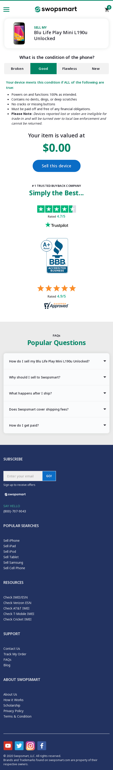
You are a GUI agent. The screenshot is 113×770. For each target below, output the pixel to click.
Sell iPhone (11, 540)
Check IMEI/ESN (15, 597)
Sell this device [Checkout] (56, 166)
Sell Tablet (11, 557)
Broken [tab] (17, 68)
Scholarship (11, 705)
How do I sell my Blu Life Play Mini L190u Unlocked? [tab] (49, 361)
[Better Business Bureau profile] (57, 261)
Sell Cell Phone (14, 568)
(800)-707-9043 (14, 511)
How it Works (13, 699)
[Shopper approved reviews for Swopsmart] (56, 297)
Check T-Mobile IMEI (18, 613)
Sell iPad (9, 546)
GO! (49, 475)
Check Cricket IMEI (17, 619)
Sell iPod (9, 551)
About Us (10, 694)
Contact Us (11, 648)
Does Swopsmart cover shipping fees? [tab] (38, 409)
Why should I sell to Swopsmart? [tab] (34, 377)
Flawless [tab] (69, 68)
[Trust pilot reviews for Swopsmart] (56, 221)
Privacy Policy (13, 710)
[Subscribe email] (22, 476)
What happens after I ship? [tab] (30, 393)
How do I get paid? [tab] (24, 425)
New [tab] (96, 68)
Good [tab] (43, 68)
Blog (6, 665)
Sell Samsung (13, 562)
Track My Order (14, 654)
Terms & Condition (17, 716)
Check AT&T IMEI (16, 608)
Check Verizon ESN (17, 602)
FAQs (7, 659)
